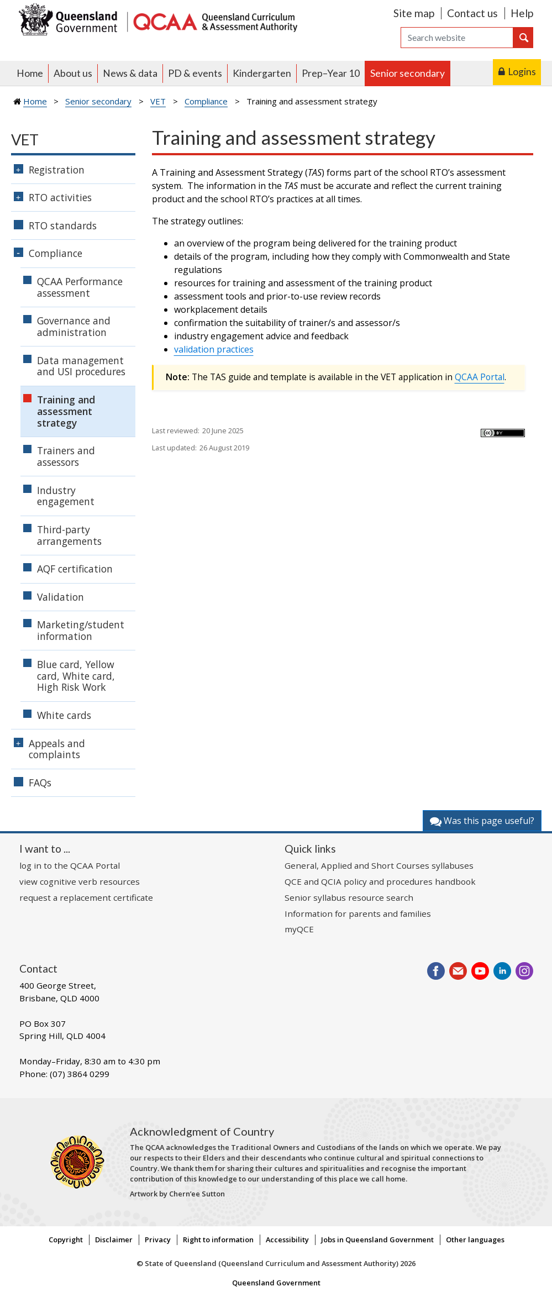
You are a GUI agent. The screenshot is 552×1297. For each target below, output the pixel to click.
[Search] (457, 37)
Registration (57, 169)
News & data (130, 73)
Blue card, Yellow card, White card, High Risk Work (76, 676)
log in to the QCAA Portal (69, 865)
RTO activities (60, 197)
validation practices (214, 349)
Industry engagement (65, 496)
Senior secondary (407, 73)
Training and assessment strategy (66, 411)
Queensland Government (276, 1283)
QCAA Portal (479, 377)
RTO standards (63, 225)
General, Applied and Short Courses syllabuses (379, 865)
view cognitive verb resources (79, 881)
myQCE (299, 928)
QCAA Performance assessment (80, 287)
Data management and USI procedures (81, 366)
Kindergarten (262, 73)
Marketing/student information (80, 630)
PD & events (195, 73)
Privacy (158, 1240)
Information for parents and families (358, 913)
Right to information (218, 1240)
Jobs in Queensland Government (377, 1240)
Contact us (472, 13)
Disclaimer (114, 1240)
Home (30, 73)
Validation (60, 596)
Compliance (206, 101)
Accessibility (287, 1240)
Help (522, 13)
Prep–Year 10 (331, 73)
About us (73, 73)
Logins (522, 71)
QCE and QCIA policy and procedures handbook (380, 881)
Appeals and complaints (57, 749)
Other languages (475, 1240)
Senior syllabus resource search (349, 897)
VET (158, 101)
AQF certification (75, 568)
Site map (413, 13)
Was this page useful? (482, 821)
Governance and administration (74, 326)
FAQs (40, 782)
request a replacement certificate (86, 897)
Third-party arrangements (69, 535)
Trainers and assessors (66, 456)
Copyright (66, 1240)
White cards (64, 715)
